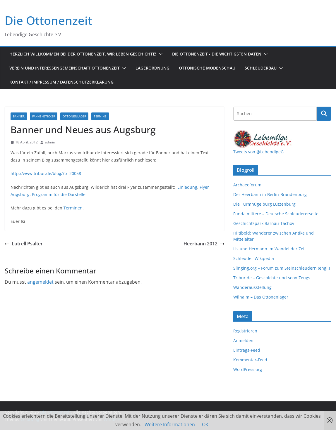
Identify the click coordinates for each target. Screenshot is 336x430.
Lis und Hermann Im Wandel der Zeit (269, 249)
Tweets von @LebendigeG (258, 152)
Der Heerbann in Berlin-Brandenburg (270, 194)
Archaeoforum (247, 185)
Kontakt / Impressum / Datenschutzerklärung (61, 82)
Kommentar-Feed (250, 360)
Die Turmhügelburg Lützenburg (264, 204)
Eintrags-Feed (246, 350)
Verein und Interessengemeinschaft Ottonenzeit (64, 68)
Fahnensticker (43, 116)
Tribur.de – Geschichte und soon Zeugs (271, 277)
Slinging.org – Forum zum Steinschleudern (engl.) (281, 268)
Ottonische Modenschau (207, 68)
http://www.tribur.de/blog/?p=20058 (46, 173)
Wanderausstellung (252, 287)
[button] (159, 54)
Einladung (187, 187)
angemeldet (40, 282)
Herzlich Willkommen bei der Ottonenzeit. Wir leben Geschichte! (82, 54)
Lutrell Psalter (24, 243)
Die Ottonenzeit (48, 20)
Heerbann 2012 (204, 243)
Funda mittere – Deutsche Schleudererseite (275, 213)
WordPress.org (247, 369)
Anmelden (243, 340)
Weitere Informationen (170, 424)
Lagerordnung (152, 68)
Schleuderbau (261, 68)
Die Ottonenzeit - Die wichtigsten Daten (216, 54)
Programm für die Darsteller (59, 194)
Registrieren (245, 331)
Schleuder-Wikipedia (253, 258)
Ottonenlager (74, 116)
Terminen (73, 208)
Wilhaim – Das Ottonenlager (260, 297)
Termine (100, 116)
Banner (19, 116)
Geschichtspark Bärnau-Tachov (263, 223)
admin (50, 142)
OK (205, 424)
